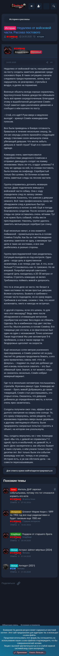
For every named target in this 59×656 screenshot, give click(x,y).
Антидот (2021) (27, 565)
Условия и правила (30, 625)
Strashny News (28, 499)
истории (40, 36)
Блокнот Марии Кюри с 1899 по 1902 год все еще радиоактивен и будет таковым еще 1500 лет (31, 515)
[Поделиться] (47, 62)
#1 (51, 62)
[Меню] (6, 6)
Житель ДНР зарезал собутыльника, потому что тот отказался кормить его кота (32, 493)
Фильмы (26, 553)
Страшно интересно (31, 521)
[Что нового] (46, 6)
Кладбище (27, 537)
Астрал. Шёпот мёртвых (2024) (35, 549)
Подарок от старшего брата (37, 534)
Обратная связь (10, 625)
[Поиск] (54, 6)
